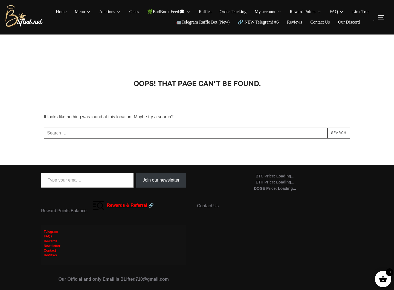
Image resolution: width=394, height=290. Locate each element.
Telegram (51, 235)
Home (61, 11)
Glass (134, 11)
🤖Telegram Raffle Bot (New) (203, 22)
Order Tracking (233, 11)
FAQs (48, 240)
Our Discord (349, 22)
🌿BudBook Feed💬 (168, 11)
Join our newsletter (161, 183)
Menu (83, 11)
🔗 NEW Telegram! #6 (258, 22)
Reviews (294, 22)
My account (268, 11)
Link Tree (360, 11)
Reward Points (305, 11)
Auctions (110, 11)
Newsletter (52, 249)
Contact (50, 254)
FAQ (337, 11)
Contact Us (320, 22)
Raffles (205, 11)
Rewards (50, 244)
